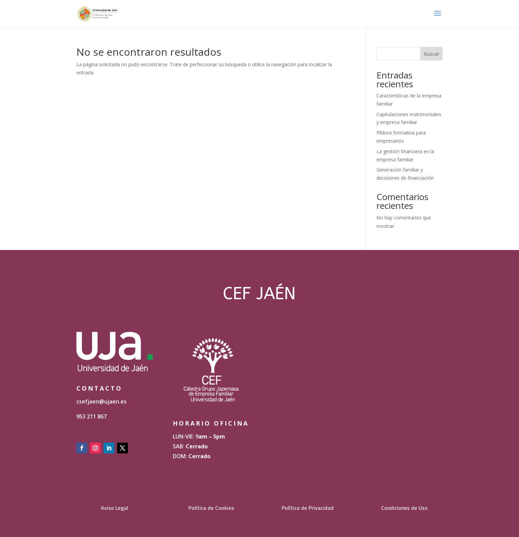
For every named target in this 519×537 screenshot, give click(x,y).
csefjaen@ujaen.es (101, 401)
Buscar (431, 54)
